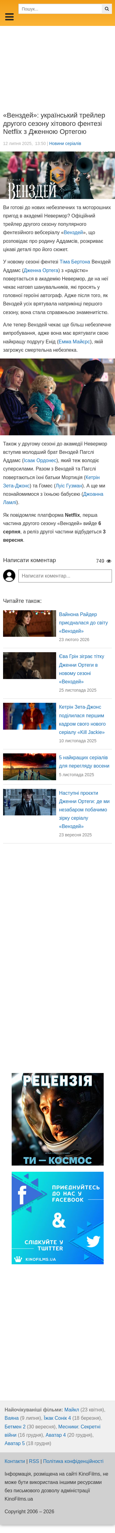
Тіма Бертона (75, 261)
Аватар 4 (56, 1435)
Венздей (73, 232)
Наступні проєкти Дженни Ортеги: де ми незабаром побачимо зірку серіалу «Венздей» (84, 809)
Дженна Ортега (41, 270)
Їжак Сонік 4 (57, 1418)
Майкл (71, 1409)
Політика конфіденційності (73, 1461)
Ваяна (12, 1418)
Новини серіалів (65, 143)
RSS (34, 1461)
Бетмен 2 (15, 1426)
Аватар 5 (15, 1443)
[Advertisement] (57, 64)
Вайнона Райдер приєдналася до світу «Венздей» (83, 623)
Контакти (15, 1461)
